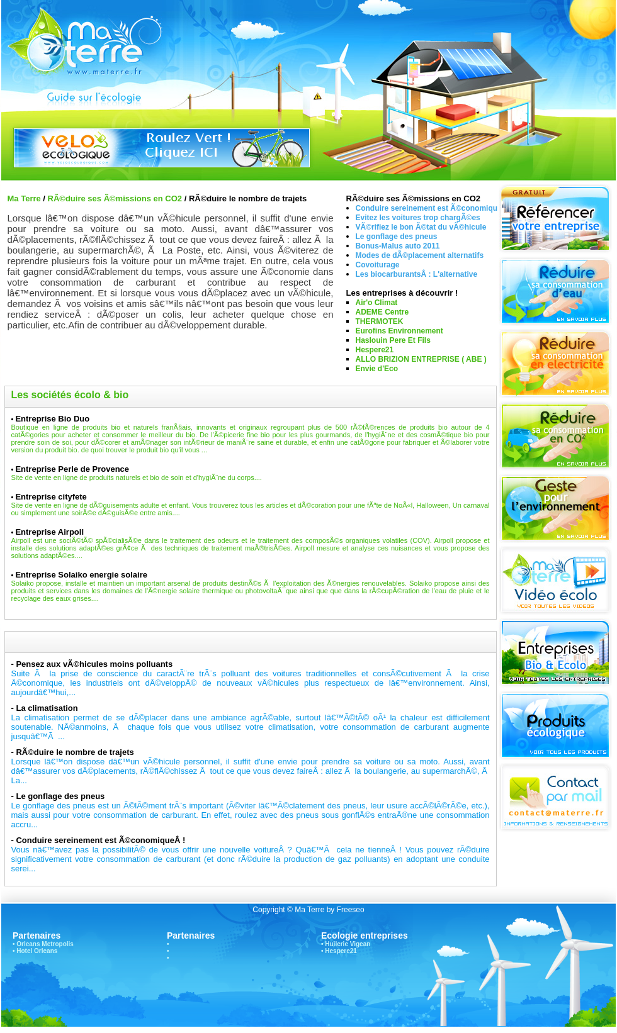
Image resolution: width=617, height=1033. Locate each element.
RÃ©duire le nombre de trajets (74, 752)
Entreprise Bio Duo (52, 418)
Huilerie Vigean (347, 944)
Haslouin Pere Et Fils (393, 340)
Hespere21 (375, 349)
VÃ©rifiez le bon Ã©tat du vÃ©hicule (421, 227)
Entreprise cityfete (50, 496)
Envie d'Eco (377, 368)
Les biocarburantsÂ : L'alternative (417, 274)
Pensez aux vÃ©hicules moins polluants (94, 664)
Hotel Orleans (36, 950)
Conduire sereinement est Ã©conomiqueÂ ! (100, 840)
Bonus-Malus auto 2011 (398, 246)
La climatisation (46, 708)
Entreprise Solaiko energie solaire (81, 574)
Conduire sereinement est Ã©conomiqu (427, 208)
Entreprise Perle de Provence (72, 469)
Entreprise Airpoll (49, 532)
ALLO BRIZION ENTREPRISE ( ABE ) (421, 359)
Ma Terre (24, 198)
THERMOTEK (380, 321)
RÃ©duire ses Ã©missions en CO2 (115, 198)
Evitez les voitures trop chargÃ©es (418, 217)
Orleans (28, 944)
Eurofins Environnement (399, 331)
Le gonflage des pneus (397, 236)
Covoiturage (378, 264)
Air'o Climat (377, 302)
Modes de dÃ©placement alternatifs (420, 255)
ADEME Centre (382, 312)
